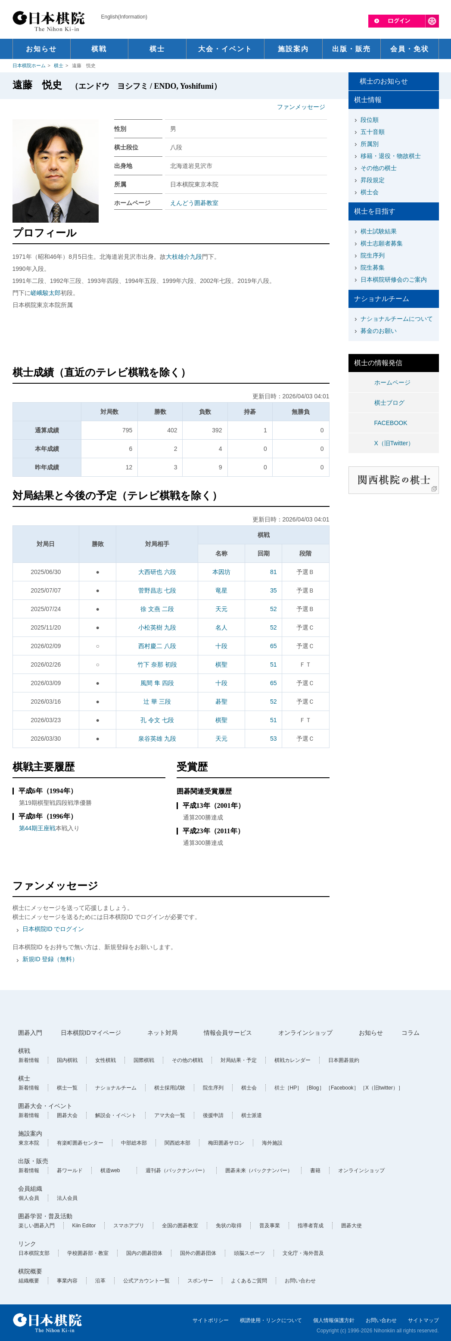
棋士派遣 (251, 1115)
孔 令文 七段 (157, 720)
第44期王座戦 (37, 828)
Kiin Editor (84, 1226)
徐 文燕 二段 (157, 608)
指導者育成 (310, 1226)
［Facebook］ (342, 1088)
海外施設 (272, 1143)
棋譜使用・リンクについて (271, 1320)
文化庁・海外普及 (303, 1253)
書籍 (315, 1170)
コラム (410, 1032)
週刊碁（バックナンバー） (177, 1170)
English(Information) (124, 17)
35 (273, 590)
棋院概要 (30, 1271)
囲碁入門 (30, 1032)
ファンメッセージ (301, 106)
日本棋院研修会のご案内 (394, 279)
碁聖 (221, 701)
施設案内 (30, 1133)
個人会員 (29, 1198)
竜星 (221, 590)
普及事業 (269, 1226)
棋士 (58, 65)
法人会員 (67, 1198)
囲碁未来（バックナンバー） (258, 1170)
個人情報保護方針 (334, 1320)
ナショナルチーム (116, 1088)
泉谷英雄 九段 (157, 738)
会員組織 (30, 1188)
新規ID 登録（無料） (50, 959)
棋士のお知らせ (384, 81)
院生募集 (373, 267)
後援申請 (213, 1115)
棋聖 (221, 664)
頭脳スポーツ (249, 1253)
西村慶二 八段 (157, 646)
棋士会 (370, 192)
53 (273, 738)
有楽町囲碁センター (80, 1143)
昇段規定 (373, 180)
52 (273, 608)
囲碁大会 (67, 1115)
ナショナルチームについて (397, 318)
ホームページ (392, 382)
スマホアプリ (128, 1226)
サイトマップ (423, 1320)
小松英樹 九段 (157, 627)
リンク (27, 1243)
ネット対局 (162, 1032)
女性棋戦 (105, 1060)
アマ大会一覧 (169, 1115)
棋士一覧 (67, 1088)
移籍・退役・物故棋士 (391, 155)
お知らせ (371, 1032)
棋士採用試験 (169, 1088)
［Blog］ (314, 1088)
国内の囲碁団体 (144, 1253)
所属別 (370, 143)
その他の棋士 (379, 168)
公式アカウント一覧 (146, 1281)
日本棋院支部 (34, 1253)
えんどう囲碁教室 (194, 202)
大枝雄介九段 (184, 256)
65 (273, 646)
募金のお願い (379, 330)
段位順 (370, 119)
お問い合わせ (300, 1281)
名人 (221, 627)
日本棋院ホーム (29, 65)
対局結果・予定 (239, 1060)
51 (273, 664)
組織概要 (29, 1281)
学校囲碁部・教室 (88, 1253)
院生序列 (373, 255)
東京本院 (29, 1143)
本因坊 (221, 571)
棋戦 (24, 1050)
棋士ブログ (389, 402)
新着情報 (29, 1060)
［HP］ (293, 1088)
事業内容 (67, 1281)
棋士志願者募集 (382, 243)
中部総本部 (134, 1143)
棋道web (110, 1170)
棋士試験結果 (379, 231)
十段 (221, 646)
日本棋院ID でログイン (53, 928)
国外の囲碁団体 (198, 1253)
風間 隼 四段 (157, 683)
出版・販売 (33, 1161)
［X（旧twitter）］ (381, 1088)
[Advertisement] (171, 339)
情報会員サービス (228, 1032)
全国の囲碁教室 (180, 1226)
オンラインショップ (305, 1032)
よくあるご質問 (249, 1281)
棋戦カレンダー (292, 1060)
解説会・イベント (116, 1115)
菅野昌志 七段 (157, 590)
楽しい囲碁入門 (37, 1226)
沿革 (100, 1281)
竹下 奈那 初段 (157, 664)
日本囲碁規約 (343, 1060)
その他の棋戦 (187, 1060)
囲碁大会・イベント (45, 1105)
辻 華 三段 (157, 701)
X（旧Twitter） (394, 443)
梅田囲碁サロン (226, 1143)
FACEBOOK (390, 422)
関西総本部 (177, 1143)
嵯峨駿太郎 (46, 292)
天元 (221, 608)
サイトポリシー (211, 1320)
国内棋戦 (67, 1060)
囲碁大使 (351, 1226)
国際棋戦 (144, 1060)
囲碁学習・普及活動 (45, 1216)
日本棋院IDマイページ (91, 1032)
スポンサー (200, 1281)
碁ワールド (70, 1170)
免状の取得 (229, 1226)
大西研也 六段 (157, 571)
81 (273, 571)
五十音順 (373, 131)
